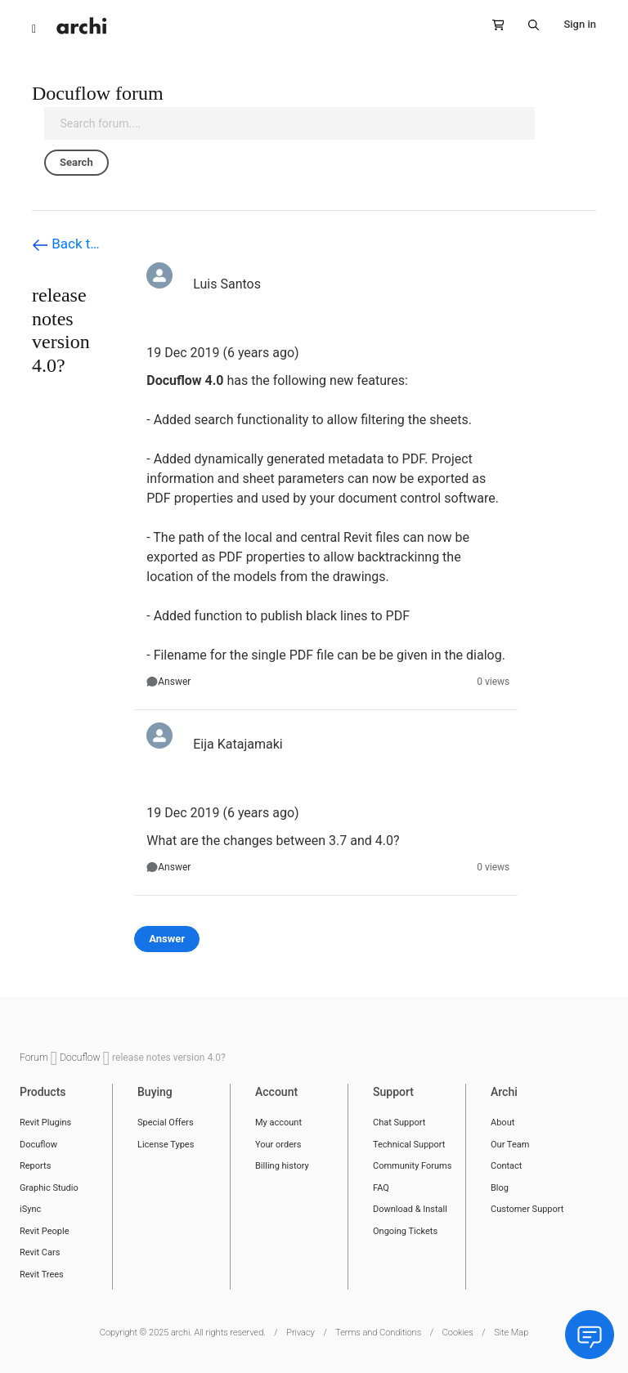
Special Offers (165, 1122)
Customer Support (527, 1209)
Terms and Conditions (378, 1332)
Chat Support (399, 1122)
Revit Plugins (45, 1122)
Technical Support (409, 1144)
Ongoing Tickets (405, 1231)
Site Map (511, 1332)
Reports (35, 1166)
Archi (504, 1091)
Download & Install (410, 1209)
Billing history (282, 1166)
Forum (35, 1057)
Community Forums (412, 1166)
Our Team (510, 1144)
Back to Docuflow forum (68, 244)
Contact (506, 1166)
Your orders (278, 1144)
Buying (155, 1091)
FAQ (381, 1188)
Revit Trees (42, 1274)
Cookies (457, 1332)
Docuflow (81, 1057)
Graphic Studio (49, 1188)
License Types (165, 1144)
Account (276, 1091)
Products (43, 1091)
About (502, 1122)
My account (278, 1122)
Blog (500, 1188)
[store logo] (81, 26)
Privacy (300, 1332)
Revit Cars (40, 1252)
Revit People (45, 1231)
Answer (174, 681)
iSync (30, 1209)
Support (393, 1091)
